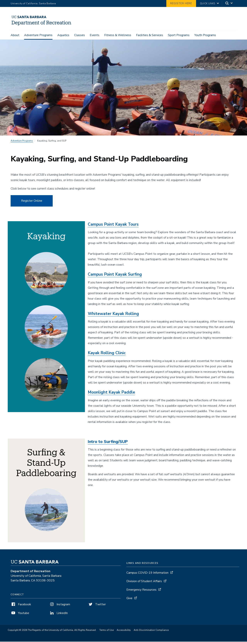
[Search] (229, 3)
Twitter (97, 605)
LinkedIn (58, 614)
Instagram (59, 605)
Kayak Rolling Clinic (107, 353)
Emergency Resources (141, 590)
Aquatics (63, 35)
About (15, 35)
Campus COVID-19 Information (147, 573)
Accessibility (124, 630)
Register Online (31, 201)
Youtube (20, 614)
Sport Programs (178, 35)
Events (94, 35)
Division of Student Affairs (144, 582)
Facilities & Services (149, 35)
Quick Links (207, 3)
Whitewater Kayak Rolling (113, 314)
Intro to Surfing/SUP (108, 442)
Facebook (21, 605)
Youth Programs (205, 35)
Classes (79, 35)
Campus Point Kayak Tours (113, 225)
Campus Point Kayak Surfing (115, 275)
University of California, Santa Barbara (33, 3)
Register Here (181, 3)
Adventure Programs (38, 35)
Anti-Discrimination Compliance (151, 630)
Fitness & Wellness (117, 35)
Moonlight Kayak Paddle (111, 393)
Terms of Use (106, 630)
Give (129, 599)
